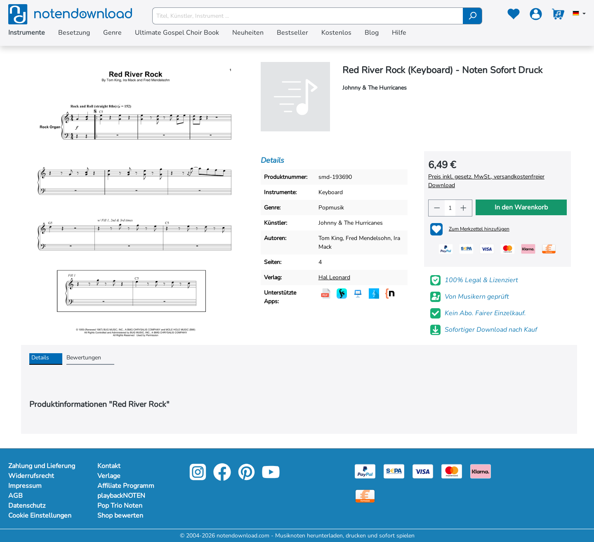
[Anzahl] (450, 208)
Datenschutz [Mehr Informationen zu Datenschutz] (26, 505)
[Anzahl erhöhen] (463, 208)
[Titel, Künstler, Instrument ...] (307, 15)
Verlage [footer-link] (108, 475)
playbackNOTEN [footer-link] (121, 495)
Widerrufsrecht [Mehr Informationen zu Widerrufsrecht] (31, 475)
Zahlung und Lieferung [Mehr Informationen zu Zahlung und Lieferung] (41, 466)
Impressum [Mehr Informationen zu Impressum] (25, 485)
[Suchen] (472, 15)
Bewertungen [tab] (83, 357)
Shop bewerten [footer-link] (120, 515)
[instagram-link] (199, 478)
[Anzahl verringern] (437, 208)
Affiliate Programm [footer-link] (125, 485)
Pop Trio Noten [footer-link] (119, 505)
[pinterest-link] (247, 478)
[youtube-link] (271, 478)
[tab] (45, 359)
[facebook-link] (223, 478)
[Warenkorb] (558, 15)
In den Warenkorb (521, 207)
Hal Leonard (334, 277)
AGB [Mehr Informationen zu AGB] (15, 495)
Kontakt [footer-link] (108, 466)
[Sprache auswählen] (579, 14)
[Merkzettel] (513, 15)
